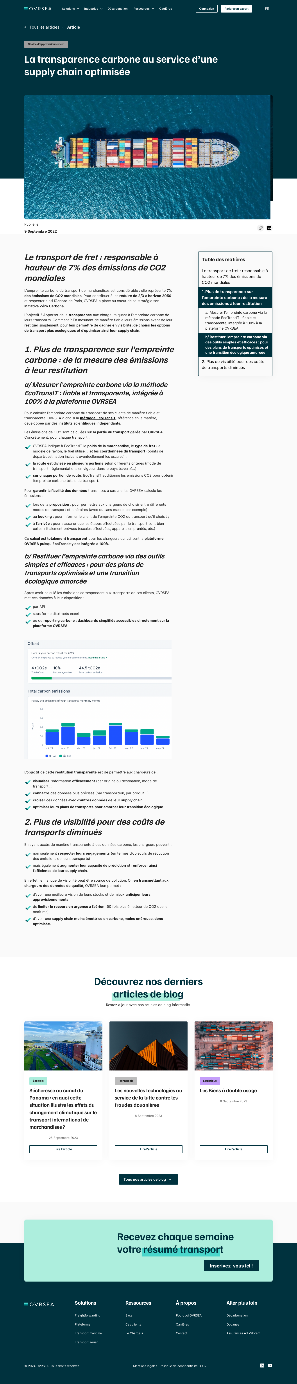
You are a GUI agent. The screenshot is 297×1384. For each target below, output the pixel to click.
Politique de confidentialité (179, 1366)
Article (73, 27)
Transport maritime (88, 1333)
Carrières (165, 8)
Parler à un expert (237, 8)
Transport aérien (86, 1342)
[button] (70, 8)
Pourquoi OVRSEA (189, 1315)
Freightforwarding (87, 1315)
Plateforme (82, 1324)
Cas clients (133, 1324)
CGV (203, 1366)
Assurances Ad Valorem (243, 1333)
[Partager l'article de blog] (260, 228)
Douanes (233, 1324)
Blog (128, 1315)
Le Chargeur (134, 1333)
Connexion (206, 8)
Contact (181, 1333)
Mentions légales (145, 1366)
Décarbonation (118, 8)
